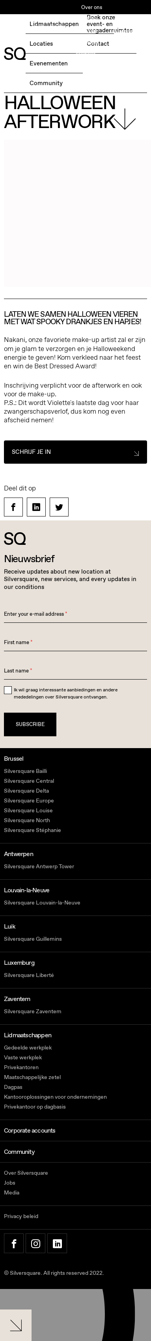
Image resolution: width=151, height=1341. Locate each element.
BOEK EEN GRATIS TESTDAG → (39, 32)
